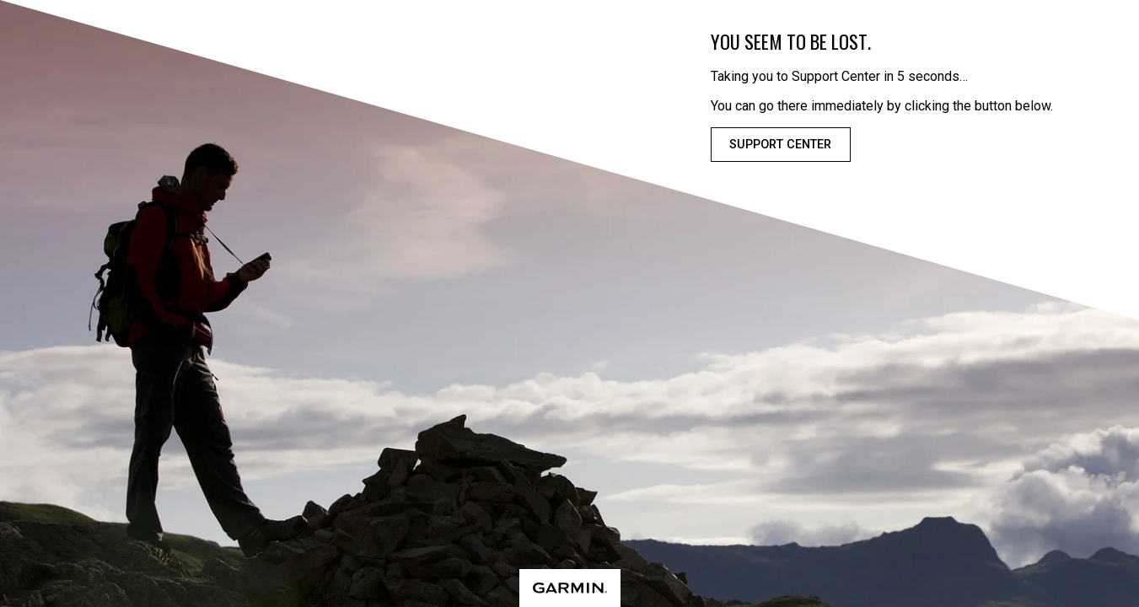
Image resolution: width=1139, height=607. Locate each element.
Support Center (780, 144)
